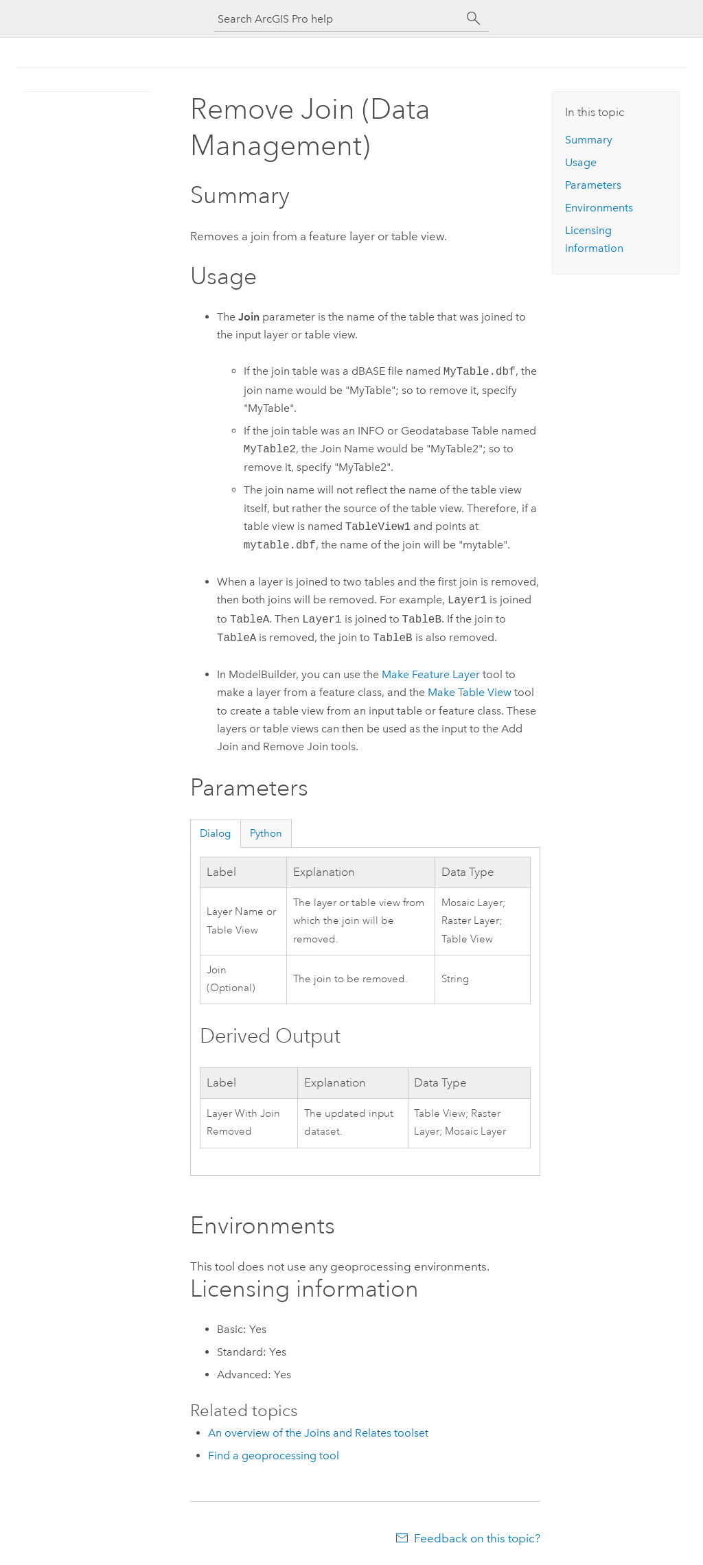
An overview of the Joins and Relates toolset (318, 1432)
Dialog (215, 833)
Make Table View (469, 692)
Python (266, 833)
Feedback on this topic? (477, 1538)
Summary (588, 139)
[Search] (474, 18)
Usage (581, 162)
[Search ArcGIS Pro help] (337, 19)
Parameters (593, 185)
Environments (599, 207)
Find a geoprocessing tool (273, 1455)
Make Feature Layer (431, 674)
